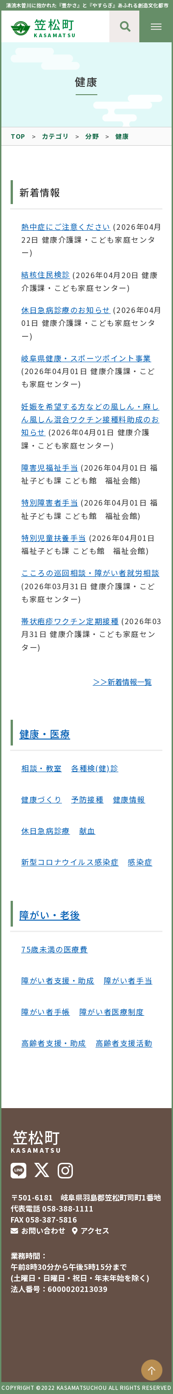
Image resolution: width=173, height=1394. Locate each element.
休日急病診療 (45, 830)
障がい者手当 (128, 980)
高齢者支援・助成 (53, 1043)
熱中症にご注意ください (66, 226)
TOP (18, 136)
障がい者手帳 (45, 1011)
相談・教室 (41, 768)
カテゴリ (55, 136)
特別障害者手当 (49, 502)
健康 (122, 136)
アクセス (94, 1230)
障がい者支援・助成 (58, 980)
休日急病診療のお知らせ (66, 309)
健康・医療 (44, 733)
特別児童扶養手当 (53, 537)
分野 (92, 136)
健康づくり (41, 799)
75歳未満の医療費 (54, 949)
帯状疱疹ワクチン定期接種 (70, 620)
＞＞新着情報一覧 (122, 682)
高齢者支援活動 (123, 1043)
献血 (87, 830)
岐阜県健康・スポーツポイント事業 (86, 358)
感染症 (140, 862)
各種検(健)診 (94, 768)
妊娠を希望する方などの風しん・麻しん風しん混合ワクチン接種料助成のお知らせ (90, 419)
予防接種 (87, 799)
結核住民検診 (45, 274)
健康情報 (129, 799)
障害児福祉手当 (49, 467)
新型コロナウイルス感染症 (70, 862)
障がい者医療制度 (111, 1011)
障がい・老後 (49, 915)
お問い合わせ (43, 1230)
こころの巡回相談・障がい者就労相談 (90, 572)
